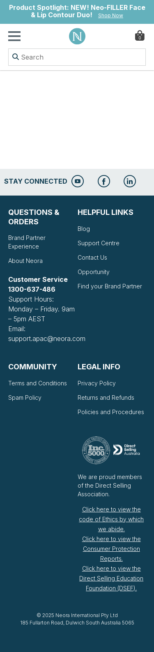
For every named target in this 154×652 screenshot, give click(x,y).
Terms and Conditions (37, 383)
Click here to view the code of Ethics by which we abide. (111, 519)
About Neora (25, 260)
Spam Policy (24, 397)
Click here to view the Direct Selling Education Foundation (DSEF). (111, 578)
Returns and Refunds (106, 397)
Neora (77, 36)
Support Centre (99, 243)
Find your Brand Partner (110, 286)
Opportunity (94, 271)
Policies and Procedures (111, 411)
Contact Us (92, 257)
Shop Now (110, 15)
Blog (84, 228)
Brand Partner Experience (27, 242)
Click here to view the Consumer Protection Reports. (111, 548)
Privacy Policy (97, 383)
